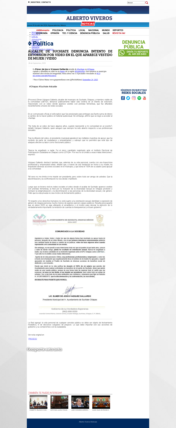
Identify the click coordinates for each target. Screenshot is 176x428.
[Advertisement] (70, 373)
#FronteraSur (80, 71)
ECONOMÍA (42, 33)
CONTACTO (46, 2)
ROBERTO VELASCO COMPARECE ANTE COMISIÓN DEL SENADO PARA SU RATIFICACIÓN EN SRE (38, 410)
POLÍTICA (71, 30)
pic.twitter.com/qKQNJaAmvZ (44, 76)
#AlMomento (42, 30)
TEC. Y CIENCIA (69, 33)
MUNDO (106, 30)
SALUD (106, 33)
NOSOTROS (35, 2)
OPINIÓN (54, 33)
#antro (62, 71)
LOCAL (82, 30)
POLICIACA (57, 30)
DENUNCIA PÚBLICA (90, 33)
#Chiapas (90, 69)
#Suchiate (81, 69)
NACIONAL (93, 30)
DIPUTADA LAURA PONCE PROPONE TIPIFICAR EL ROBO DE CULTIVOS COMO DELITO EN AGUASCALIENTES (59, 410)
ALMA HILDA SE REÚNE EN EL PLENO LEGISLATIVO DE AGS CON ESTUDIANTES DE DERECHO (101, 410)
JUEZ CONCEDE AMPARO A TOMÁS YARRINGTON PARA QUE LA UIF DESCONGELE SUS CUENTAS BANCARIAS (80, 410)
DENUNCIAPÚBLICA (133, 44)
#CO (98, 73)
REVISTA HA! (118, 33)
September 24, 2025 (90, 80)
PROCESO (33, 339)
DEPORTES (118, 30)
